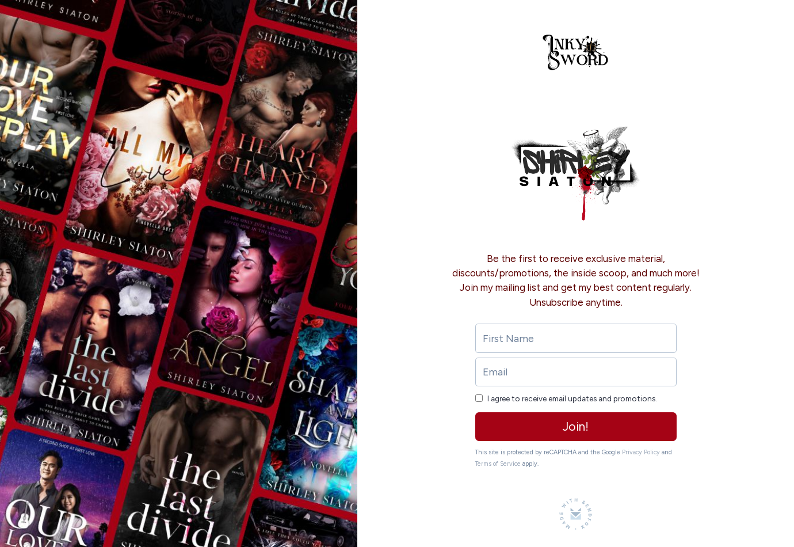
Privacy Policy (641, 452)
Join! (576, 426)
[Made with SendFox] (575, 514)
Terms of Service (498, 464)
